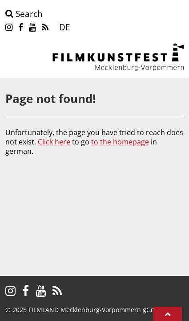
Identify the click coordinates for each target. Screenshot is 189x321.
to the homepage (120, 142)
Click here (54, 142)
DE (64, 27)
